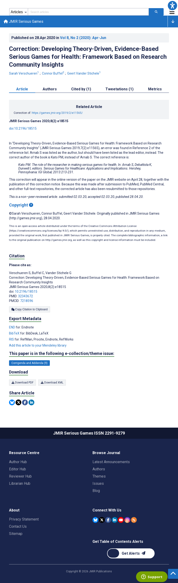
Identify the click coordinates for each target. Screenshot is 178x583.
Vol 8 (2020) (83, 38)
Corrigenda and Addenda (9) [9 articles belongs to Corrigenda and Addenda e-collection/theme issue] (29, 363)
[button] (172, 5)
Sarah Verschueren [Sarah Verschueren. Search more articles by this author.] (24, 73)
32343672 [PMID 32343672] (25, 296)
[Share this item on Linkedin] (31, 403)
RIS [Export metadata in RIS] (12, 339)
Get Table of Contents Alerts (117, 541)
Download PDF (22, 382)
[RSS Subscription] (134, 520)
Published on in (58, 38)
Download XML (52, 382)
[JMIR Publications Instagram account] (127, 520)
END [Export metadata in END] (12, 327)
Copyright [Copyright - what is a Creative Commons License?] (21, 205)
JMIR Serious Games (23, 21)
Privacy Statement (24, 519)
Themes (99, 476)
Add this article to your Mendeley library (38, 345)
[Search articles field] (88, 12)
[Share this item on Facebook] (25, 403)
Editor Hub (17, 469)
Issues (98, 483)
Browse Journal (106, 453)
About (14, 510)
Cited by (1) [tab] (81, 89)
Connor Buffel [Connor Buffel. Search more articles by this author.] (53, 73)
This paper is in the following (61, 354)
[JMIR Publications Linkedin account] (115, 520)
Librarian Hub (19, 483)
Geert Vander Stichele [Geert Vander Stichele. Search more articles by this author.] (84, 73)
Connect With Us (106, 510)
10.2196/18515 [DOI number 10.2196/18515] (26, 292)
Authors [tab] (50, 89)
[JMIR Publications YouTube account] (121, 520)
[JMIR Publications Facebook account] (108, 520)
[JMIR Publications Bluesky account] (95, 520)
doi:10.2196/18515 (23, 129)
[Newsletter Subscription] (131, 553)
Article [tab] (22, 89)
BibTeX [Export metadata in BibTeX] (14, 333)
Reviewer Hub (20, 476)
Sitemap (15, 533)
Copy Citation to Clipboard (30, 309)
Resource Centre (24, 453)
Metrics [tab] (155, 89)
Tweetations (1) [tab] (119, 89)
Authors (98, 469)
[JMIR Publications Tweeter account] (102, 520)
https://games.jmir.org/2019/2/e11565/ (57, 113)
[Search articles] (156, 12)
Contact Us (18, 526)
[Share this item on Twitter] (18, 403)
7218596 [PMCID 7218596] (26, 301)
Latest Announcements (111, 462)
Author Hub (18, 462)
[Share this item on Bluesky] (12, 403)
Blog (96, 490)
